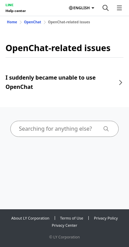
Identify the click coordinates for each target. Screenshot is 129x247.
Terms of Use (71, 218)
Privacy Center (64, 225)
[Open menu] (119, 8)
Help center (16, 10)
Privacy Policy (106, 218)
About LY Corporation (30, 218)
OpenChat (32, 22)
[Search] (105, 8)
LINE (9, 4)
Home (12, 22)
